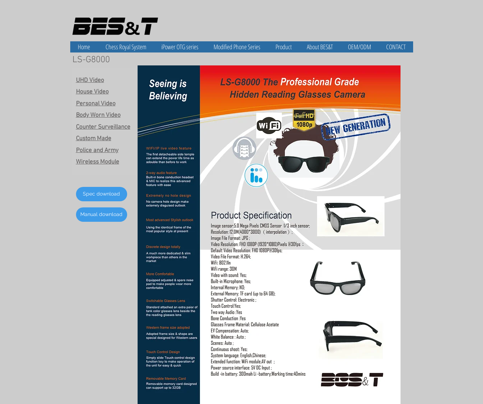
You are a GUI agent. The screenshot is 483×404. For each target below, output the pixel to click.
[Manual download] (101, 214)
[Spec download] (101, 194)
